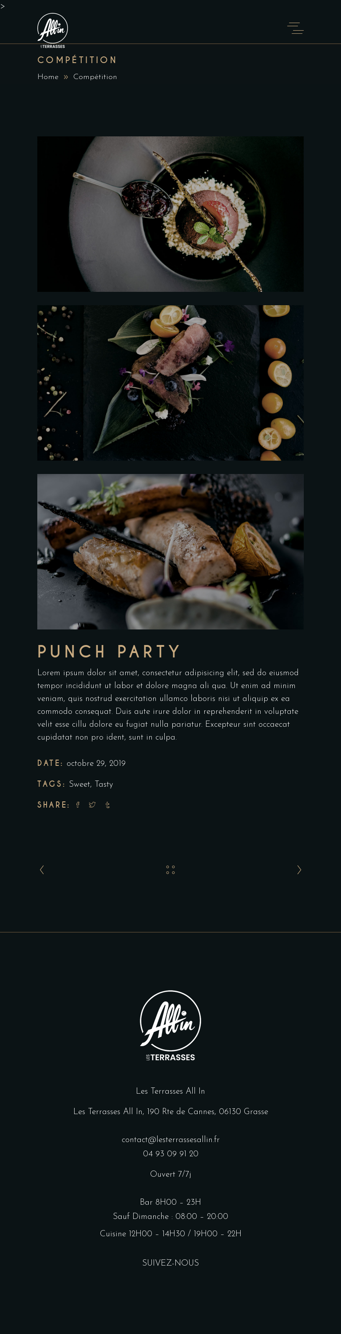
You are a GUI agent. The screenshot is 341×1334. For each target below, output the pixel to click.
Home (48, 77)
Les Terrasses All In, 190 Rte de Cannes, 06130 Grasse (170, 1112)
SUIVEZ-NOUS (170, 1263)
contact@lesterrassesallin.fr (171, 1140)
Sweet (79, 784)
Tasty (104, 784)
